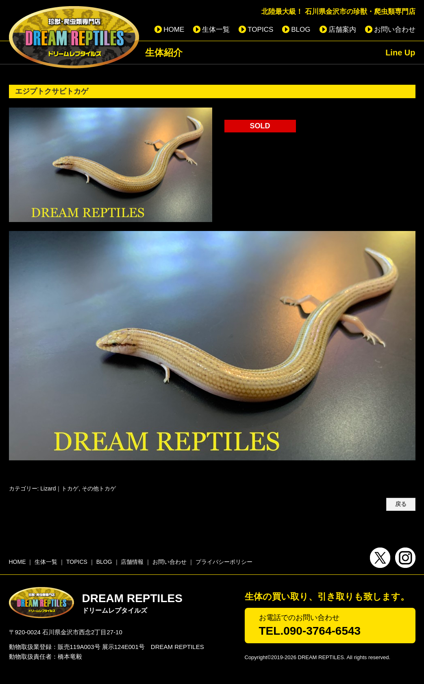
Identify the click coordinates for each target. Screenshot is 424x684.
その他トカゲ (99, 488)
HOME (173, 29)
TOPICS (260, 29)
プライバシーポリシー (224, 562)
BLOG (300, 29)
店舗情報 (132, 562)
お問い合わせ (394, 29)
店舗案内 (342, 29)
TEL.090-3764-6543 (310, 631)
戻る (401, 504)
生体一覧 (216, 29)
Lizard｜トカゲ (59, 488)
